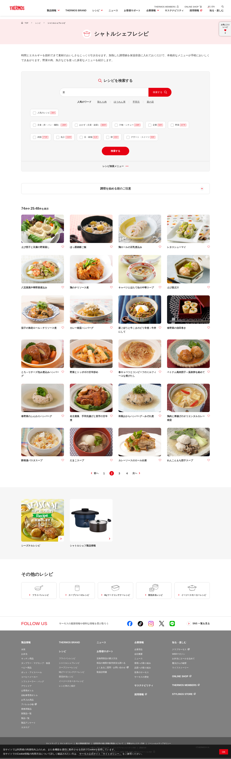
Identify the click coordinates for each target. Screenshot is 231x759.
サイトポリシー (66, 744)
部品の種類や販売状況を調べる (111, 664)
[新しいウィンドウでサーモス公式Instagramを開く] (151, 624)
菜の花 (150, 102)
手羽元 (136, 102)
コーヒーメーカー (29, 678)
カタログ (25, 728)
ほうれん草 (120, 102)
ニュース (101, 643)
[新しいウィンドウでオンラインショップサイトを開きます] (188, 7)
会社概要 (138, 655)
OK (223, 752)
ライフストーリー (180, 668)
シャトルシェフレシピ (69, 664)
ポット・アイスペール (31, 673)
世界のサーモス (141, 673)
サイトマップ (51, 744)
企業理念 (138, 650)
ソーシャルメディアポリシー (159, 744)
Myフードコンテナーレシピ (71, 673)
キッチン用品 (27, 659)
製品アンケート (28, 723)
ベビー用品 (26, 668)
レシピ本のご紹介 (67, 687)
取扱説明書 (102, 673)
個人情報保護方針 (83, 744)
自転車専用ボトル (29, 696)
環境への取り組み (142, 664)
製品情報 (26, 643)
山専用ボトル (27, 691)
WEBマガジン (178, 655)
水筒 (23, 650)
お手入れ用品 (27, 701)
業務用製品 (26, 710)
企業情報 (139, 643)
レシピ (62, 652)
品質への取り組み (142, 668)
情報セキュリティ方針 (136, 744)
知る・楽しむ (179, 643)
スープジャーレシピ (68, 668)
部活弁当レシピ (66, 677)
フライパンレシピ (67, 659)
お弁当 (24, 655)
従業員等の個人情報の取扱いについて (108, 744)
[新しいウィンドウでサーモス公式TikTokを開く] (140, 624)
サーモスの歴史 (141, 678)
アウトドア (26, 687)
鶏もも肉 (102, 102)
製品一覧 (25, 719)
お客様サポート (105, 652)
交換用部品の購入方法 (107, 659)
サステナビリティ (143, 686)
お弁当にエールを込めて (183, 659)
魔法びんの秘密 (179, 664)
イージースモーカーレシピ (71, 682)
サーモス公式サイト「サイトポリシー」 (100, 754)
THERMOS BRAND (69, 643)
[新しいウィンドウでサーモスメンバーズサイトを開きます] (162, 7)
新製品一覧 (26, 714)
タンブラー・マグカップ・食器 (35, 664)
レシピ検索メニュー (115, 166)
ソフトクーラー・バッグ (32, 682)
